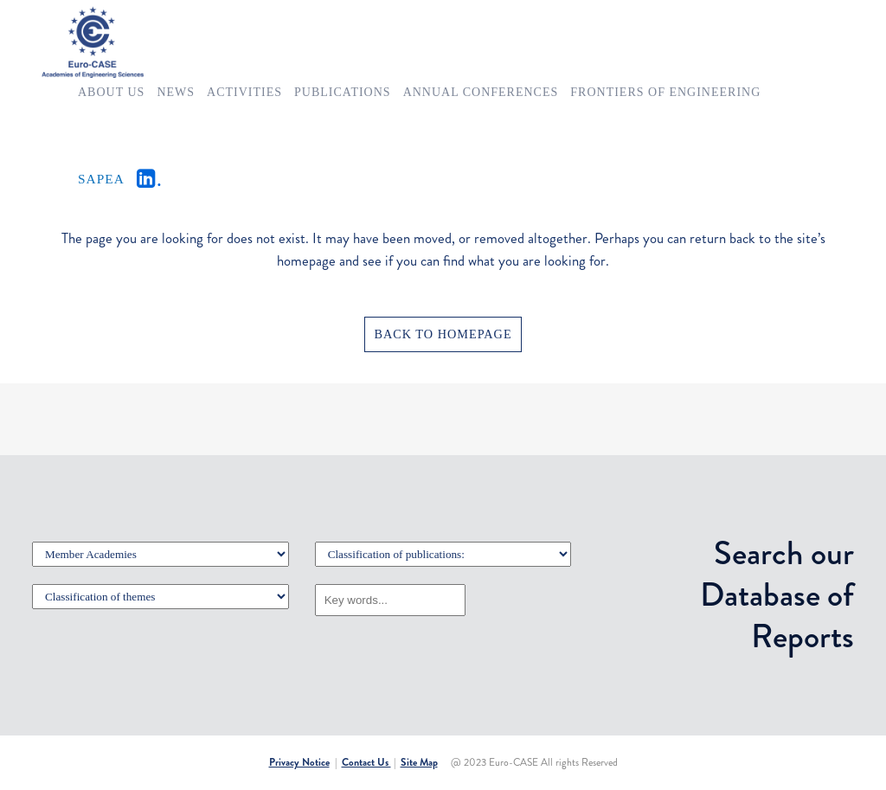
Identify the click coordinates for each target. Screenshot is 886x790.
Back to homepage (442, 334)
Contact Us (366, 762)
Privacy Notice (299, 762)
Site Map (419, 762)
